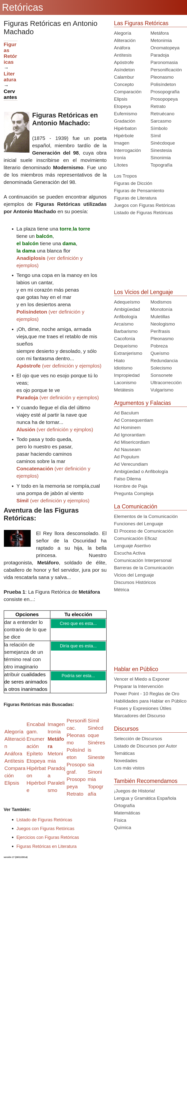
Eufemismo (125, 113)
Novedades (125, 760)
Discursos (126, 729)
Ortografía (124, 805)
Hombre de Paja (130, 486)
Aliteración (125, 40)
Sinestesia (161, 150)
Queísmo (159, 353)
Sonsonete (161, 375)
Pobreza (159, 345)
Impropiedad (127, 375)
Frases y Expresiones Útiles (142, 708)
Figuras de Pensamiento (139, 190)
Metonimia (161, 40)
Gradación (124, 121)
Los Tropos (125, 176)
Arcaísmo (123, 324)
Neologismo (162, 324)
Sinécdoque (162, 143)
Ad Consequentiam (133, 420)
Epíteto (35, 753)
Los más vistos (129, 767)
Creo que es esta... (78, 623)
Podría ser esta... (78, 675)
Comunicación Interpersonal (143, 560)
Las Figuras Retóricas (141, 23)
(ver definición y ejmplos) (55, 429)
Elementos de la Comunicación (146, 516)
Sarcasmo (160, 121)
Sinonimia (160, 157)
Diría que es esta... (78, 645)
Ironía (120, 157)
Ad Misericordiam (132, 442)
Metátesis (124, 389)
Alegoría (122, 33)
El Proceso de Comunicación (143, 531)
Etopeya (122, 106)
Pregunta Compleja (134, 493)
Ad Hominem (127, 427)
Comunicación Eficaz (135, 538)
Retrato (158, 106)
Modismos (161, 302)
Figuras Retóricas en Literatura (47, 846)
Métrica (121, 589)
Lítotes (121, 165)
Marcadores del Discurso (139, 715)
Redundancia (164, 360)
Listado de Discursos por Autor (145, 745)
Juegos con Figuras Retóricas (46, 828)
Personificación (166, 69)
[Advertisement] (62, 75)
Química (122, 827)
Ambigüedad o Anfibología (141, 471)
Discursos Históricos (135, 582)
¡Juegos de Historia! (134, 790)
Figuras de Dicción (133, 183)
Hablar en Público (136, 669)
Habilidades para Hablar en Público (150, 701)
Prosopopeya (164, 99)
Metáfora (159, 33)
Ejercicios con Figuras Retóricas (48, 837)
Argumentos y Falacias (142, 403)
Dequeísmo (126, 345)
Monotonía (161, 309)
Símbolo (159, 128)
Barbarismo (126, 331)
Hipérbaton (125, 128)
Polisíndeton (163, 84)
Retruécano (162, 113)
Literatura (10, 76)
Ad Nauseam (127, 449)
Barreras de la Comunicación (144, 567)
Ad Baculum (126, 412)
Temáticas (124, 753)
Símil (155, 135)
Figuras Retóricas (10, 53)
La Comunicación (135, 506)
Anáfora (122, 47)
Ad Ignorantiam (129, 434)
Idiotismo (123, 367)
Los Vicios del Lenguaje (143, 292)
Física (120, 820)
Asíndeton (124, 69)
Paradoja (159, 55)
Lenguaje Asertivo (132, 545)
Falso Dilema (127, 478)
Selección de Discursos (138, 738)
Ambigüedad (127, 309)
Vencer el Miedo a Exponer (141, 679)
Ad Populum (126, 456)
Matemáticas (127, 812)
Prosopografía (164, 91)
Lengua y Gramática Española (145, 798)
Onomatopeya (164, 47)
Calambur (124, 77)
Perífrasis (160, 331)
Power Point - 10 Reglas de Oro (146, 693)
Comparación (127, 91)
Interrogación (127, 150)
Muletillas (160, 316)
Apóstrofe (124, 62)
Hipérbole (124, 135)
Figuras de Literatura (135, 197)
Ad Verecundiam (131, 464)
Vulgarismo (161, 389)
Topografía (161, 165)
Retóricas (22, 7)
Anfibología (125, 316)
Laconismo (125, 382)
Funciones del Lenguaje (138, 523)
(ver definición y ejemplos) (59, 366)
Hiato (119, 360)
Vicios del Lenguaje (134, 575)
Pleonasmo (162, 77)
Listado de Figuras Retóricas (44, 819)
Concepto (124, 84)
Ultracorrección (166, 382)
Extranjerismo (128, 353)
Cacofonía (124, 338)
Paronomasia (164, 62)
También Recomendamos (146, 781)
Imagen (121, 143)
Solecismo (161, 367)
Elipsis (11, 783)
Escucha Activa (129, 553)
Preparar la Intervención (138, 686)
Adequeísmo (127, 302)
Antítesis (123, 55)
